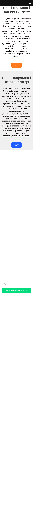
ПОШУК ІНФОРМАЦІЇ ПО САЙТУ (16, 291)
